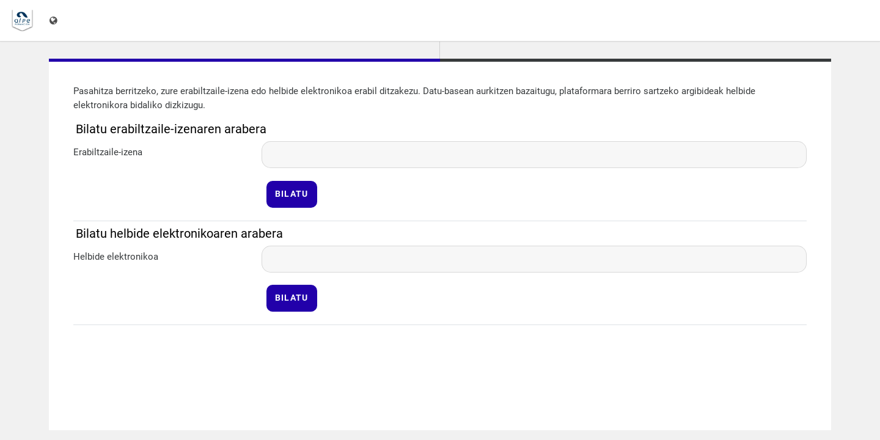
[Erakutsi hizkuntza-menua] (55, 20)
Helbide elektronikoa (115, 256)
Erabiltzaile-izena (107, 152)
